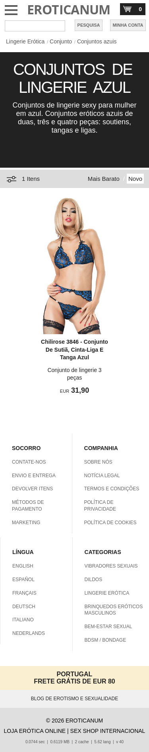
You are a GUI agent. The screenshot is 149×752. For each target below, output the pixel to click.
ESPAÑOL (23, 579)
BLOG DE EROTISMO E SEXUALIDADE (74, 698)
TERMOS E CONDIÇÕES (111, 489)
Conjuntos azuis (97, 41)
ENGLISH (22, 566)
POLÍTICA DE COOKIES (110, 522)
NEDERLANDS (28, 633)
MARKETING (26, 522)
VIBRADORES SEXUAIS (111, 566)
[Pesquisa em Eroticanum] (35, 25)
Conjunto (61, 41)
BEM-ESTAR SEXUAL (108, 626)
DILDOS (94, 579)
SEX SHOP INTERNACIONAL (107, 731)
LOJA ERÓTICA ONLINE (35, 731)
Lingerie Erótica (25, 41)
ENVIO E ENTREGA (34, 475)
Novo (135, 178)
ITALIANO (23, 620)
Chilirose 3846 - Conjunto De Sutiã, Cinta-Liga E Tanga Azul (74, 349)
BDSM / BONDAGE (105, 640)
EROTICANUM (68, 9)
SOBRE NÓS (98, 462)
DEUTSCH (23, 606)
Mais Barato (104, 178)
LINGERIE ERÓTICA (107, 593)
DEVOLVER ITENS (32, 489)
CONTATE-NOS (29, 462)
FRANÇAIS (24, 593)
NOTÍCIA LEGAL (102, 475)
